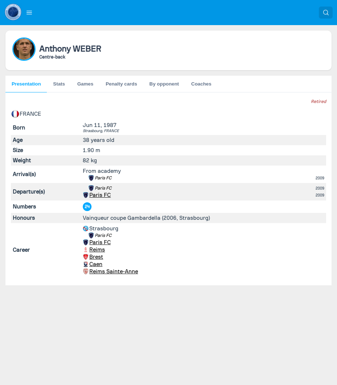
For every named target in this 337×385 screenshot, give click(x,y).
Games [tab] (85, 84)
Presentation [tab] (26, 84)
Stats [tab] (59, 84)
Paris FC (103, 177)
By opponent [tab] (164, 84)
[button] (29, 12)
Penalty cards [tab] (121, 84)
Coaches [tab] (201, 84)
